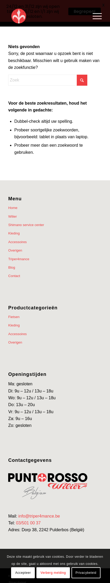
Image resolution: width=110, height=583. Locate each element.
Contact (14, 272)
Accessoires (17, 238)
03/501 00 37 (28, 519)
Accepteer (23, 573)
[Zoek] (47, 76)
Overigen (15, 246)
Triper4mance (18, 255)
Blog (11, 263)
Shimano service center (26, 221)
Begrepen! (84, 11)
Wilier (12, 212)
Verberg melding (53, 573)
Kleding (14, 229)
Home (12, 204)
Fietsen (14, 313)
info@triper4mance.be (39, 512)
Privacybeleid (85, 573)
